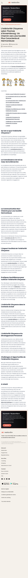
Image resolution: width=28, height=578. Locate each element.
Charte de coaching (5, 497)
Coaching (3, 460)
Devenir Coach (4, 473)
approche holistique (6, 402)
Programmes (4, 452)
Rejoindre (7, 19)
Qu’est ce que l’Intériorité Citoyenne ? (15, 94)
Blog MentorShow (5, 455)
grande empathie (12, 263)
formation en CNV (10, 238)
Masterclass (4, 450)
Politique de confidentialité (7, 491)
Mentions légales (5, 489)
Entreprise (3, 463)
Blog (2, 24)
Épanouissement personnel (12, 24)
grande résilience (12, 319)
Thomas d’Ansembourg (17, 66)
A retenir (8, 125)
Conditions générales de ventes (8, 494)
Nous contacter (4, 471)
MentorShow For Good (6, 465)
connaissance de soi (16, 149)
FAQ (2, 476)
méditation (17, 286)
